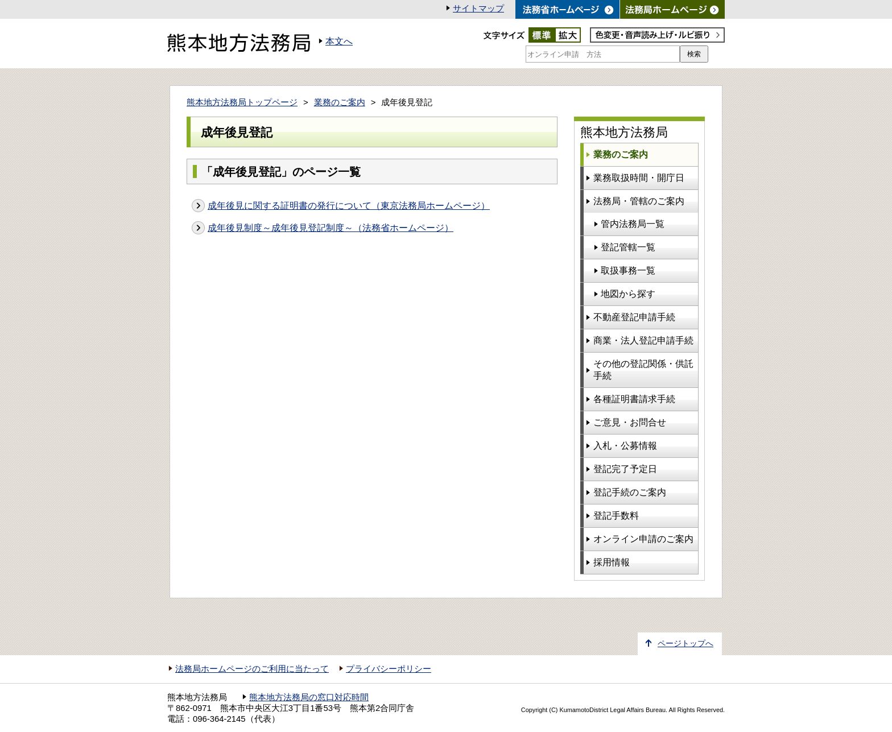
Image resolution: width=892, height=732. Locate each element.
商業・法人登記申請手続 (643, 340)
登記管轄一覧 (628, 247)
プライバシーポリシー (388, 668)
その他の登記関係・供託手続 (643, 370)
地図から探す (628, 294)
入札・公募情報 (625, 445)
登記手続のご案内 (629, 492)
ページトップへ (685, 643)
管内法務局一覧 (632, 224)
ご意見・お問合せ (629, 422)
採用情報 (611, 562)
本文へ (339, 41)
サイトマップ (478, 8)
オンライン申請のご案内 (643, 539)
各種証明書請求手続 (634, 399)
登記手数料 (616, 515)
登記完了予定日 (625, 469)
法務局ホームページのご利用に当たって (252, 668)
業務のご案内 (339, 102)
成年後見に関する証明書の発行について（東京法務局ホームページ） (349, 205)
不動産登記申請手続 (634, 317)
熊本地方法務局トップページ (242, 102)
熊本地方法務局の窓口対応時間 (309, 697)
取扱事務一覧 (628, 270)
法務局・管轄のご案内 (638, 201)
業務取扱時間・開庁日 (638, 178)
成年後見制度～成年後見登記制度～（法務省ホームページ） (330, 228)
